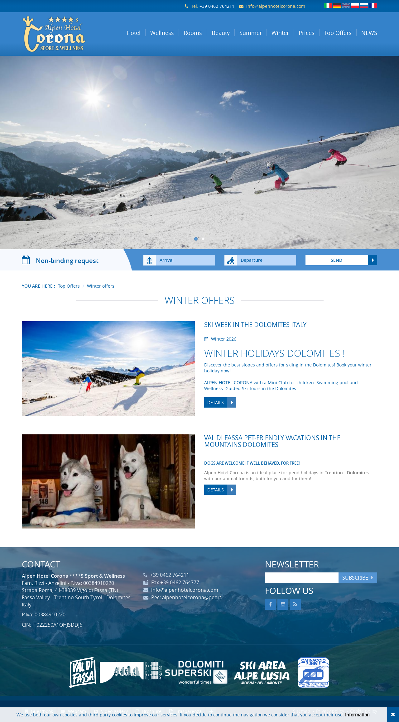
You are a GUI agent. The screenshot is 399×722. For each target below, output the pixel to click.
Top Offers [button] (338, 32)
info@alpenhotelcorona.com (275, 6)
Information (357, 715)
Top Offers (69, 286)
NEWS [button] (369, 32)
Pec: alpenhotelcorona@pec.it (186, 597)
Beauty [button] (221, 32)
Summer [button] (250, 32)
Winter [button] (280, 32)
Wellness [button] (162, 32)
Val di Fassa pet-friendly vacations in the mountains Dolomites (272, 441)
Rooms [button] (193, 32)
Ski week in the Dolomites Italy (255, 324)
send (336, 260)
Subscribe (355, 577)
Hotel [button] (134, 32)
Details (215, 402)
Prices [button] (307, 32)
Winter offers (100, 286)
